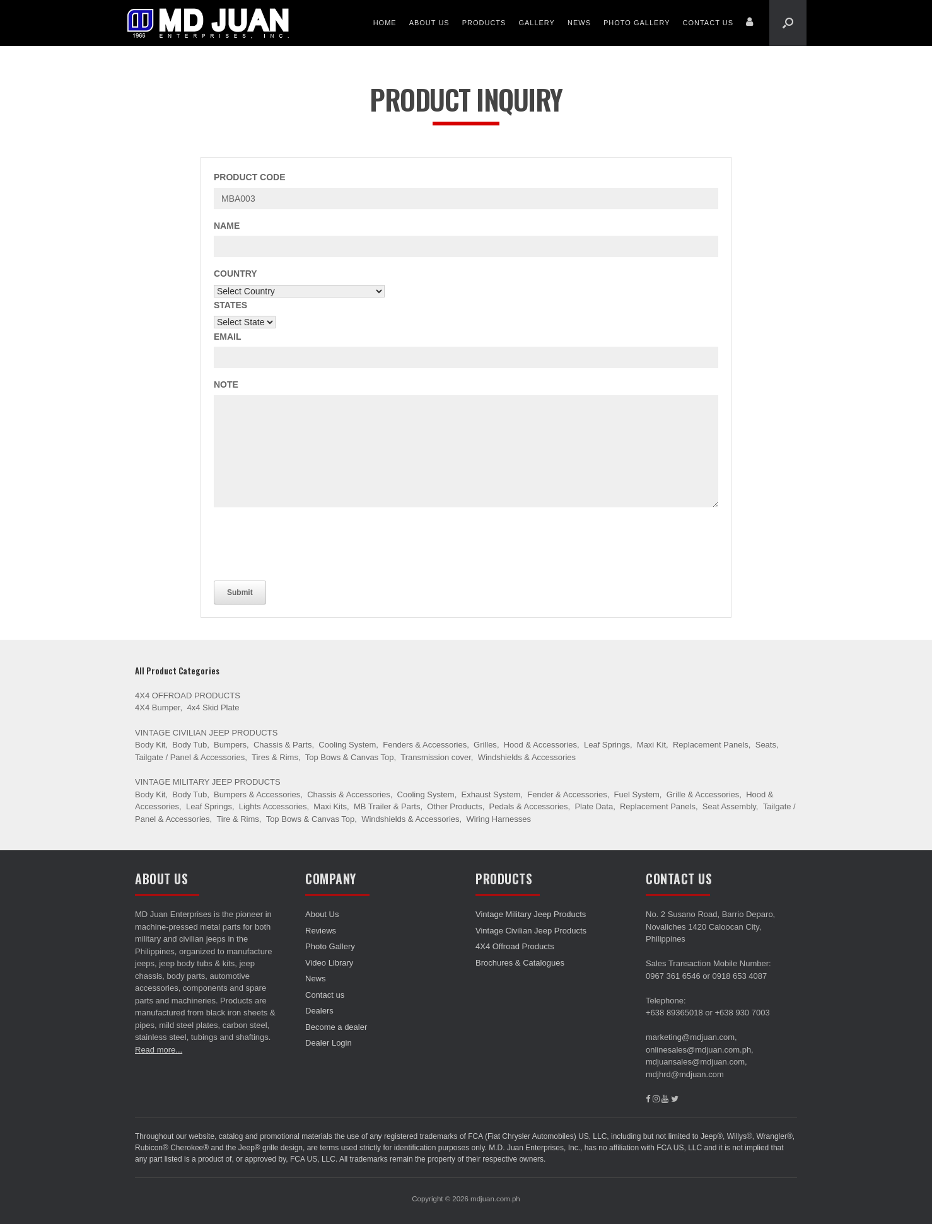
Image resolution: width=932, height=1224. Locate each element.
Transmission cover (435, 757)
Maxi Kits (330, 806)
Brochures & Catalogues (519, 962)
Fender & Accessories (567, 794)
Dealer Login (328, 1043)
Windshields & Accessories (527, 757)
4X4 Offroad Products (187, 695)
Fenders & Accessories (425, 744)
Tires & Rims (275, 757)
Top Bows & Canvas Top (349, 757)
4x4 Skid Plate (213, 707)
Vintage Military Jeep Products (208, 782)
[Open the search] (788, 23)
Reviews (320, 930)
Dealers (319, 1010)
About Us (429, 22)
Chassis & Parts (282, 744)
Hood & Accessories (540, 744)
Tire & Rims (237, 819)
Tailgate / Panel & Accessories (190, 757)
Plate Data (593, 806)
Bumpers (230, 744)
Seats (765, 744)
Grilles (485, 744)
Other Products (454, 806)
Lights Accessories (273, 806)
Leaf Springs (607, 744)
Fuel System (637, 794)
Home (385, 22)
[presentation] (309, 541)
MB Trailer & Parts (387, 806)
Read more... (158, 1049)
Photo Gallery (636, 22)
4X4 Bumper (157, 707)
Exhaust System (490, 794)
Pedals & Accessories (528, 806)
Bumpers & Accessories (257, 794)
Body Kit (150, 744)
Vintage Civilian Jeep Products (206, 732)
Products (484, 22)
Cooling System (347, 744)
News (579, 22)
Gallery (536, 22)
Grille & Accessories (703, 794)
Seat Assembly (729, 806)
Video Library (329, 962)
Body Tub (189, 744)
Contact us (708, 22)
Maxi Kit (651, 744)
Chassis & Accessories (348, 794)
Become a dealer (336, 1027)
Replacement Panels (711, 744)
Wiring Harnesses (498, 819)
